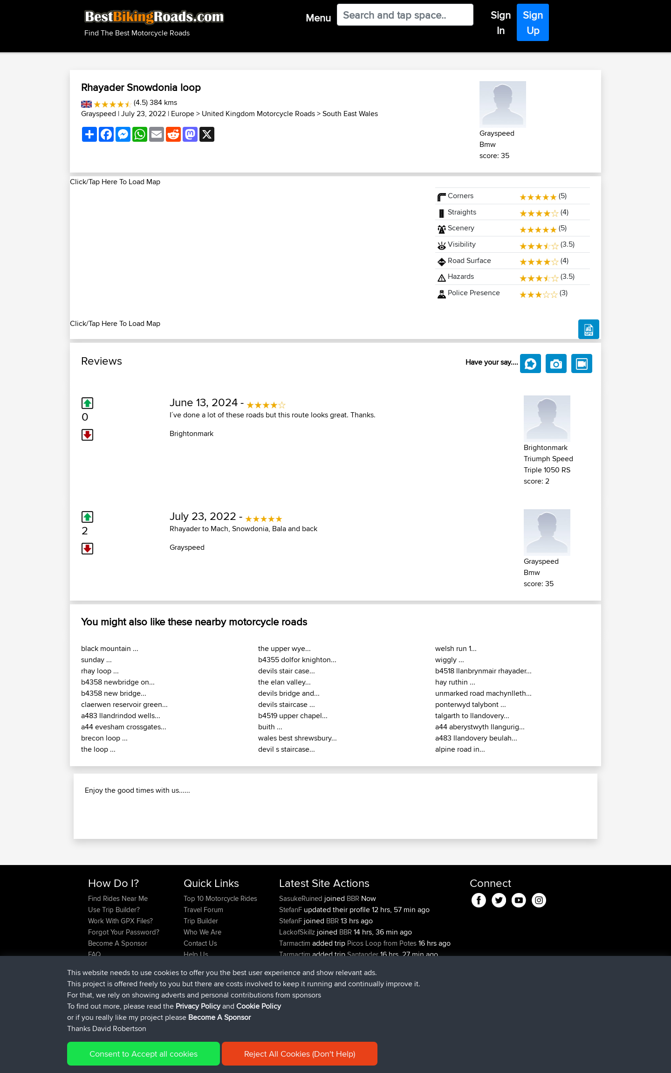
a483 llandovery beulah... (476, 738)
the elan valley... (284, 682)
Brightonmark (191, 433)
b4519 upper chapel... (293, 715)
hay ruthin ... (455, 682)
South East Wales (350, 113)
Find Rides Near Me (118, 958)
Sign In (501, 22)
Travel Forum (203, 970)
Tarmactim (295, 1003)
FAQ (94, 1014)
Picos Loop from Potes (382, 1003)
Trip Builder (201, 981)
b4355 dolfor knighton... (297, 659)
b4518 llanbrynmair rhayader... (483, 670)
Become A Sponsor (117, 1003)
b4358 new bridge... (113, 693)
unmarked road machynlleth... (483, 693)
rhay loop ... (100, 670)
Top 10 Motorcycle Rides (220, 958)
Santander (362, 1014)
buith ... (270, 726)
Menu (318, 17)
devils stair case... (286, 670)
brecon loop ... (104, 738)
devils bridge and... (289, 693)
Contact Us (200, 1003)
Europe (182, 113)
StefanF (291, 970)
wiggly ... (449, 659)
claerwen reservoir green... (124, 704)
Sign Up (533, 22)
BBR (353, 958)
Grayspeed (98, 113)
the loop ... (98, 749)
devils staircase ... (286, 704)
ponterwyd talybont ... (470, 704)
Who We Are (202, 992)
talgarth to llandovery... (472, 715)
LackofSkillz (298, 992)
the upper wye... (284, 648)
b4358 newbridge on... (118, 682)
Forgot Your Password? (123, 992)
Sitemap (175, 1059)
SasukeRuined (301, 958)
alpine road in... (460, 749)
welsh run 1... (456, 648)
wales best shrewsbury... (297, 738)
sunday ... (96, 659)
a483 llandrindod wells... (120, 715)
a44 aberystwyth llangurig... (480, 726)
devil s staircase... (286, 749)
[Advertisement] (247, 252)
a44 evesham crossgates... (123, 726)
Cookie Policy (259, 1059)
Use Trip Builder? (114, 970)
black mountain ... (109, 648)
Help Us (196, 1014)
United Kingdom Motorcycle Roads (258, 113)
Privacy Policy (212, 1059)
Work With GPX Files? (120, 981)
